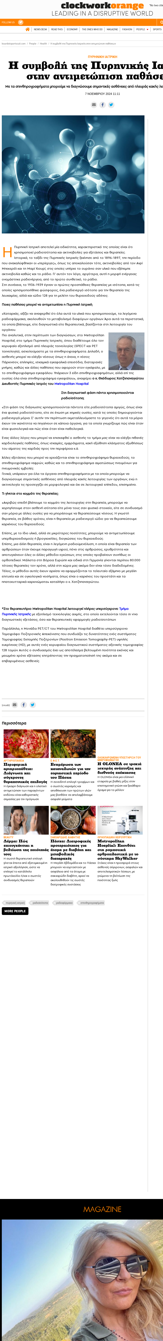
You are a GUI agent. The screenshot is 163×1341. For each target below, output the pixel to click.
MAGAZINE (112, 29)
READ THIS (57, 29)
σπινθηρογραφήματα (92, 902)
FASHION (127, 29)
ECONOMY (72, 29)
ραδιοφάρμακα (64, 902)
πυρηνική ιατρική (15, 902)
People (32, 43)
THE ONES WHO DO (92, 29)
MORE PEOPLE (15, 911)
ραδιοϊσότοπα (40, 902)
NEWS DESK (40, 29)
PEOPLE (140, 29)
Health (43, 43)
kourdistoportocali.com (14, 43)
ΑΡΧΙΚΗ (27, 29)
